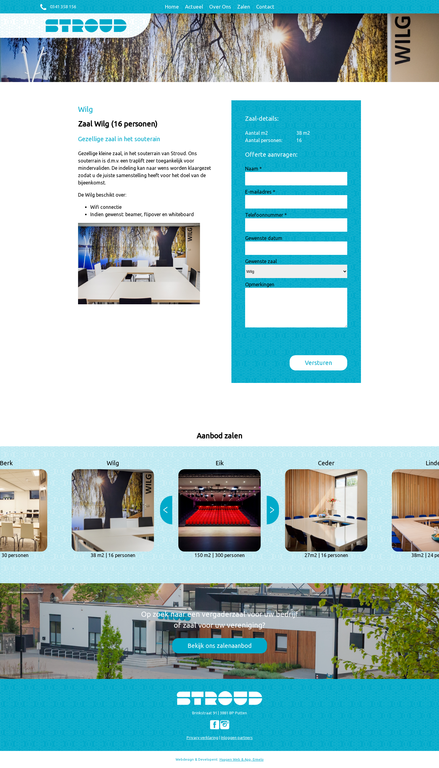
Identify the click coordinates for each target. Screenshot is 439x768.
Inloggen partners (237, 737)
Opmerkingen (259, 284)
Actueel (194, 6)
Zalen (243, 6)
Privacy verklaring (202, 737)
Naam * (253, 168)
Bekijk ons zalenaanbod (219, 645)
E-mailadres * (260, 192)
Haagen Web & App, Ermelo (242, 759)
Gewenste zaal (261, 261)
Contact (265, 6)
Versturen (318, 362)
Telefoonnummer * (266, 215)
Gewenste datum (263, 238)
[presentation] (291, 343)
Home (172, 6)
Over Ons (220, 6)
